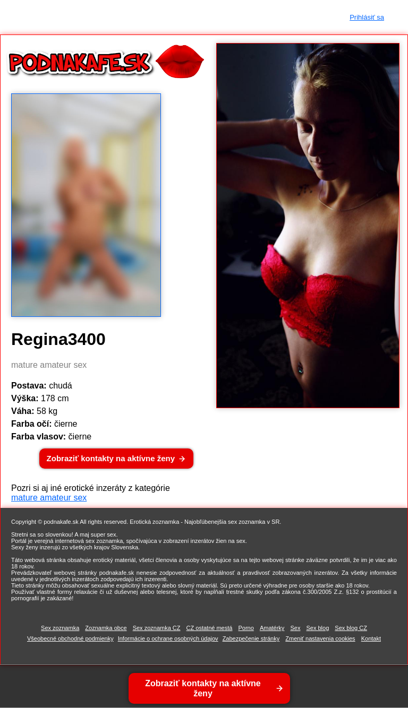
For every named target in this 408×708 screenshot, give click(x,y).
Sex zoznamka (60, 628)
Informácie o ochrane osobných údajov (168, 638)
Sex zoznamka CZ (157, 628)
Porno (245, 628)
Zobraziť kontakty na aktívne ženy (111, 458)
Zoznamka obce (105, 628)
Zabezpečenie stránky (251, 638)
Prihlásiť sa (367, 17)
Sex (295, 628)
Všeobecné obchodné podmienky (70, 638)
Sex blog (317, 628)
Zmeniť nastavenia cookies (320, 638)
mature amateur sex (49, 497)
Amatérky (272, 628)
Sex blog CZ (351, 628)
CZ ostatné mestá (209, 628)
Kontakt (371, 638)
